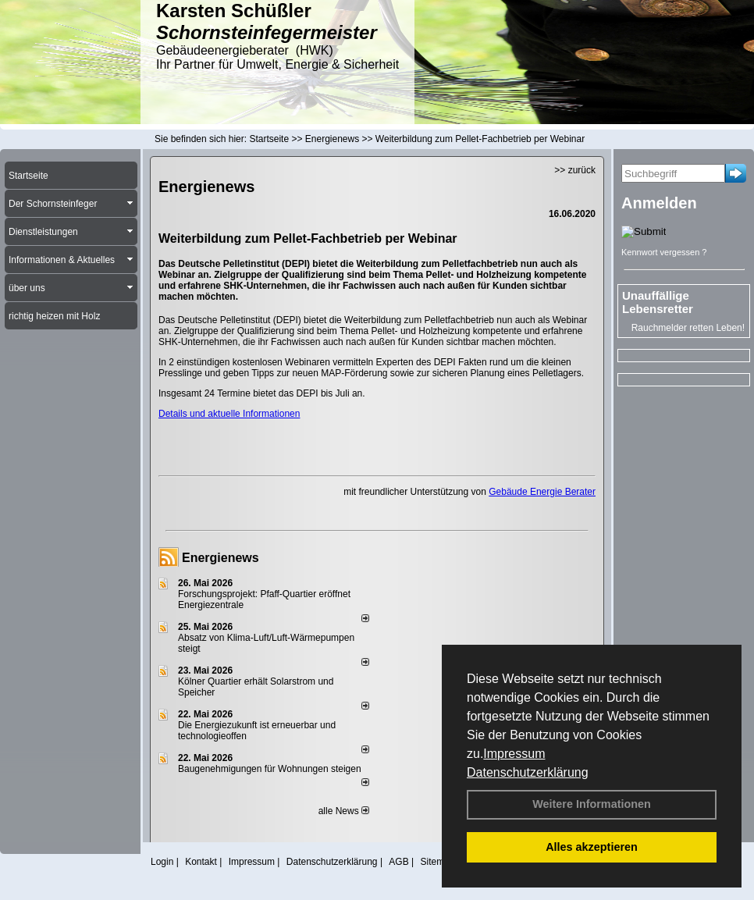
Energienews (220, 557)
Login (162, 861)
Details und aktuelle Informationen (229, 413)
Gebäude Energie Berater (542, 491)
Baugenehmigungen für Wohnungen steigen (269, 768)
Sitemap (437, 861)
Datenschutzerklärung (528, 772)
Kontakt (201, 861)
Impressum (514, 753)
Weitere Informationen (591, 804)
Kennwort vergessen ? (663, 252)
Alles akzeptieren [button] (592, 847)
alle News (343, 811)
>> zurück (575, 170)
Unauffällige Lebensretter (657, 302)
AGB (398, 861)
